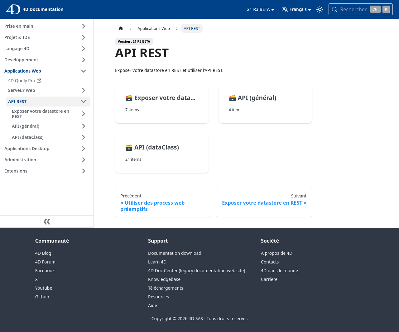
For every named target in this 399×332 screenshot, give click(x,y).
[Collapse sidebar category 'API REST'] (83, 102)
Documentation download (174, 253)
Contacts (270, 262)
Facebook (45, 270)
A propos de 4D (276, 253)
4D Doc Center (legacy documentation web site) (196, 270)
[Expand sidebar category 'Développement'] (83, 60)
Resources (158, 297)
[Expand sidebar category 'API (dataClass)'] (83, 137)
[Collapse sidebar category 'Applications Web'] (83, 71)
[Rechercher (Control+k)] (361, 9)
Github (42, 297)
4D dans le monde (279, 270)
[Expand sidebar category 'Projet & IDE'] (83, 37)
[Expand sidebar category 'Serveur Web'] (83, 90)
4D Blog (43, 253)
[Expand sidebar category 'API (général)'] (83, 126)
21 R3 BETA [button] (258, 9)
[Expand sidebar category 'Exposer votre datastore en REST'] (83, 114)
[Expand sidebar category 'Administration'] (83, 160)
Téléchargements (165, 288)
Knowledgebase (164, 279)
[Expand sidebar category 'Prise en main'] (83, 26)
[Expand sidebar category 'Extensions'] (83, 171)
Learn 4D (157, 262)
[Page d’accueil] (121, 28)
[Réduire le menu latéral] (47, 221)
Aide (152, 305)
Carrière (269, 279)
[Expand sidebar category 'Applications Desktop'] (83, 149)
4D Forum (45, 262)
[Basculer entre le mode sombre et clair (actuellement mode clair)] (320, 9)
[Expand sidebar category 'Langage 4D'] (83, 49)
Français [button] (294, 9)
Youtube (43, 288)
